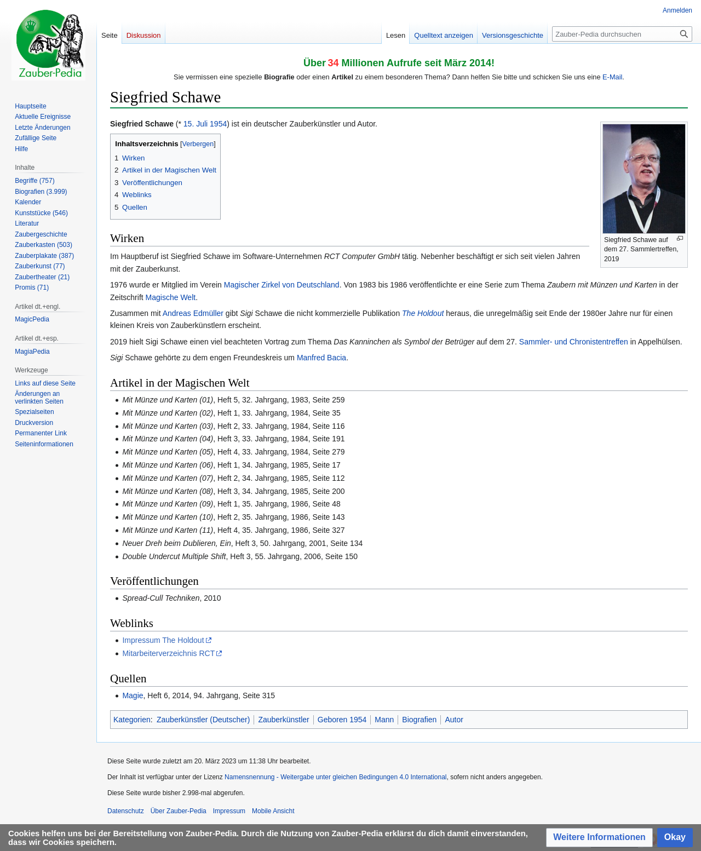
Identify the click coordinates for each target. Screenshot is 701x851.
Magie (132, 695)
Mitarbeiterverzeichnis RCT (168, 653)
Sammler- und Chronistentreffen (573, 341)
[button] (599, 837)
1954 (218, 123)
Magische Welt (171, 297)
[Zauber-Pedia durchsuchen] (622, 34)
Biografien (419, 719)
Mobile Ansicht (273, 811)
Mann (384, 719)
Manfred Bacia (321, 357)
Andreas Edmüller (193, 313)
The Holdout (423, 313)
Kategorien (132, 719)
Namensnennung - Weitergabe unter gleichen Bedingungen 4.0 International (335, 777)
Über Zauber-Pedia (178, 811)
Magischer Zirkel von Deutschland (282, 284)
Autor (454, 719)
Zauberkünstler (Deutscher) (203, 719)
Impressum (229, 811)
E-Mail (612, 77)
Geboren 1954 (342, 719)
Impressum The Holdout (163, 640)
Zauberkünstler (283, 719)
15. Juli (195, 123)
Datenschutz (125, 811)
